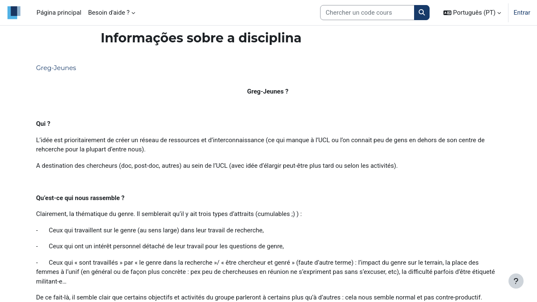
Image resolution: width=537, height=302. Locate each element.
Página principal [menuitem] (58, 12)
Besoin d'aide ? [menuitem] (109, 12)
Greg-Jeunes (56, 68)
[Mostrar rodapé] (516, 281)
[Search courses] (367, 13)
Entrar (522, 12)
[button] (472, 12)
